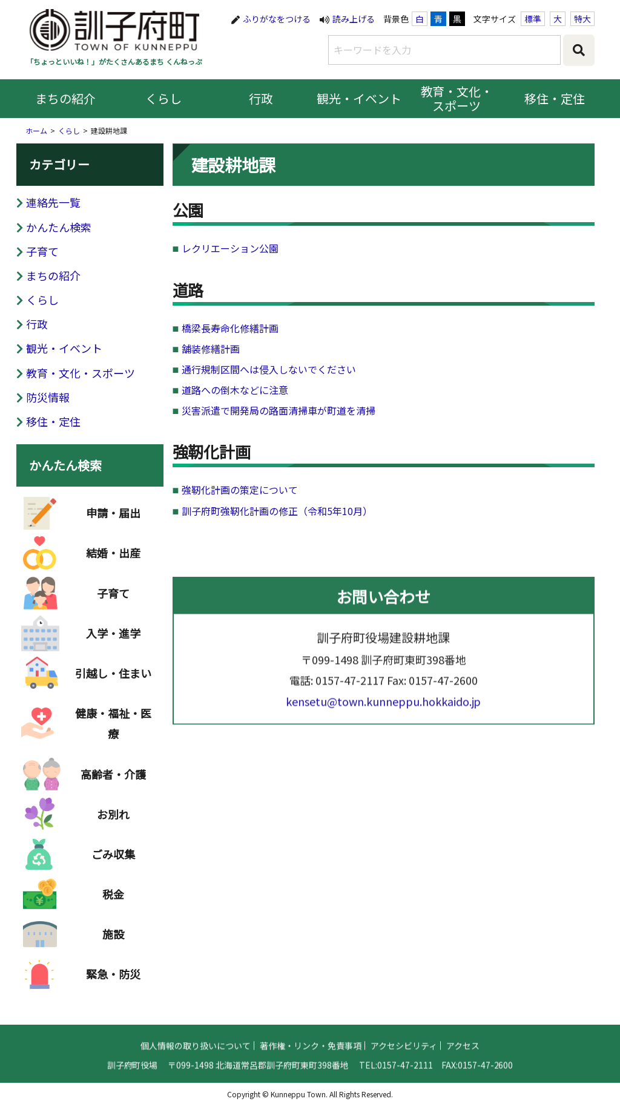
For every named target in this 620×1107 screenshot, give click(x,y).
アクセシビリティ (404, 1053)
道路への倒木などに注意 (235, 390)
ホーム (36, 130)
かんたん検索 (58, 227)
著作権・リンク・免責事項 (310, 1053)
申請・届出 (113, 521)
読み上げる (353, 19)
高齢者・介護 (113, 782)
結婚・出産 (113, 561)
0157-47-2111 (405, 1072)
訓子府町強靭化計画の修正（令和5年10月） (277, 511)
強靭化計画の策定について (240, 489)
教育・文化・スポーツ (457, 98)
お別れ (113, 822)
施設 (113, 942)
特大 (582, 19)
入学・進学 (113, 641)
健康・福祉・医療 (113, 732)
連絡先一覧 (53, 202)
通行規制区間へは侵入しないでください (269, 369)
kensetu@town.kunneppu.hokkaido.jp (383, 709)
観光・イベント (359, 98)
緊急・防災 (113, 982)
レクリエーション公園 (230, 248)
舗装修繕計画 (211, 348)
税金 (113, 902)
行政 (261, 98)
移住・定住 (554, 98)
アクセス (463, 1053)
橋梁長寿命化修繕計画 (230, 328)
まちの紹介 (65, 98)
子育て (42, 251)
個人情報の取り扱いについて (195, 1053)
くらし (163, 98)
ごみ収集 (113, 862)
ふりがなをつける (277, 19)
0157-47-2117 (349, 687)
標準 (532, 19)
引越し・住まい (113, 681)
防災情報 (48, 397)
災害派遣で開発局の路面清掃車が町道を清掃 (278, 410)
